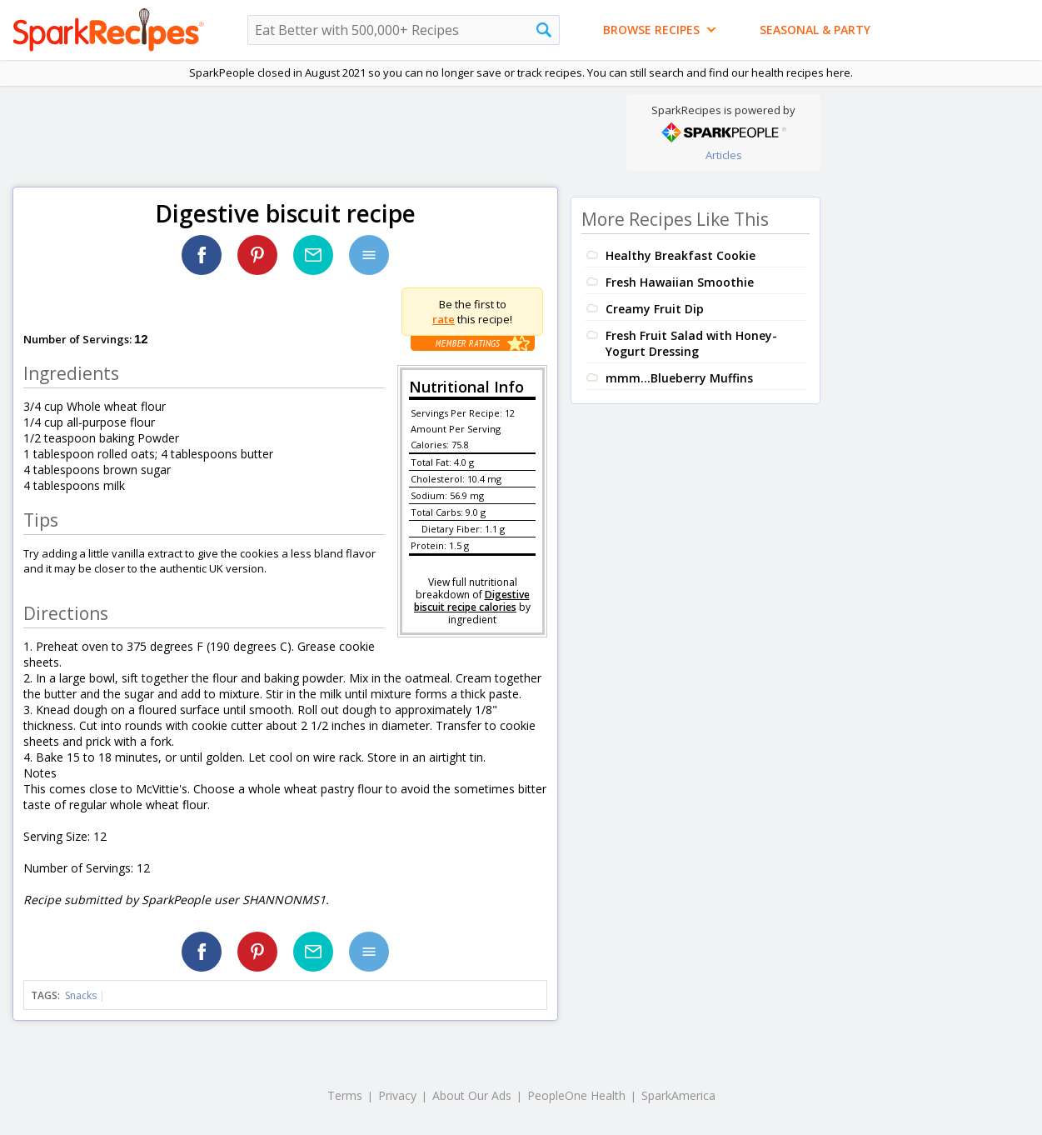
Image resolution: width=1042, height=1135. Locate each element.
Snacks (81, 995)
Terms (344, 1095)
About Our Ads (471, 1095)
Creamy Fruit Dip (655, 309)
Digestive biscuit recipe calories (472, 601)
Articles (723, 155)
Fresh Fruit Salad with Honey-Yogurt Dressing (691, 343)
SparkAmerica (678, 1095)
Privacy (397, 1095)
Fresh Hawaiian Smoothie (680, 282)
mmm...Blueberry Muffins (679, 378)
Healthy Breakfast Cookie (680, 255)
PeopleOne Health (576, 1095)
